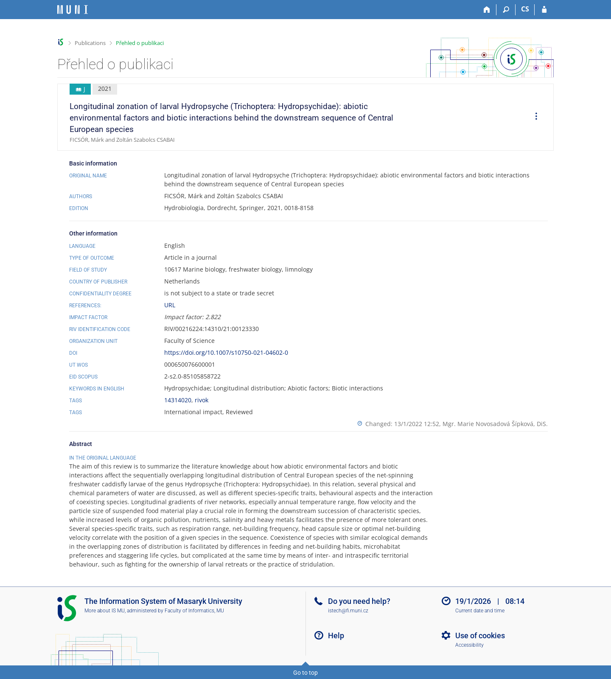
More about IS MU (104, 611)
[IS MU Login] (544, 9)
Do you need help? (359, 601)
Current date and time (479, 611)
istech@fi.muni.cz (348, 611)
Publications (90, 43)
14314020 (177, 400)
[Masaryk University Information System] (72, 9)
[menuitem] (533, 117)
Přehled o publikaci (140, 43)
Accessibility (469, 645)
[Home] (486, 9)
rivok (201, 400)
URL (169, 305)
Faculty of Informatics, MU (194, 611)
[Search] (506, 9)
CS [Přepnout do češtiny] (525, 9)
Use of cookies (480, 635)
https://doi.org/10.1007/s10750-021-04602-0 (226, 352)
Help (336, 635)
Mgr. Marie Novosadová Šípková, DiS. (495, 424)
